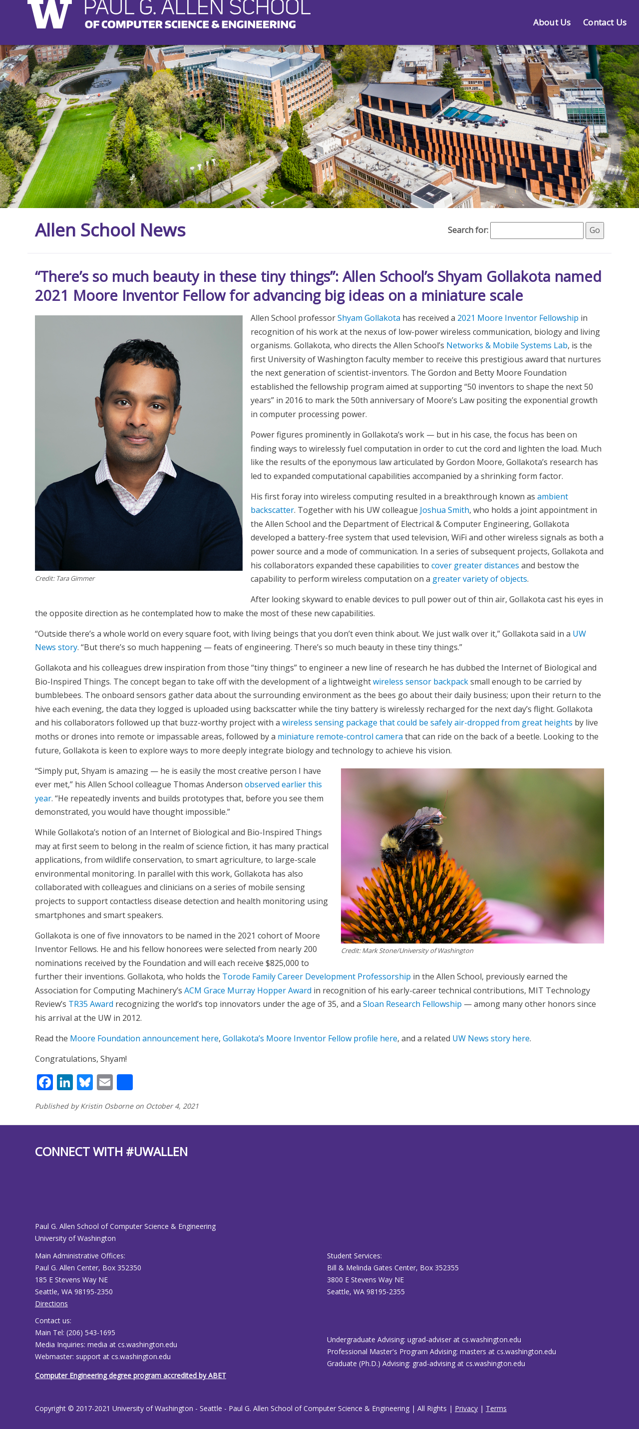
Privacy (466, 1408)
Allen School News (111, 229)
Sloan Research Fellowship (412, 1003)
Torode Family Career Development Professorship (316, 975)
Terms (496, 1408)
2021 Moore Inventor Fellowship (518, 317)
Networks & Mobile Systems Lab (507, 344)
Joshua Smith (444, 509)
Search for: (468, 230)
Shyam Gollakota (368, 317)
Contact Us (605, 22)
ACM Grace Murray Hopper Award (248, 989)
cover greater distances (475, 564)
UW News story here (491, 1037)
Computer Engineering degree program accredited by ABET (130, 1375)
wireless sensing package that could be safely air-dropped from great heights (427, 721)
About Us (552, 22)
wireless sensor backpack (420, 681)
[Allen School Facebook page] (37, 1197)
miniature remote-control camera (340, 735)
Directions (51, 1303)
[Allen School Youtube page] (42, 1197)
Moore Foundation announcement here (144, 1037)
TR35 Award (90, 1003)
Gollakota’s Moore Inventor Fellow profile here (310, 1037)
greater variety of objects (479, 578)
